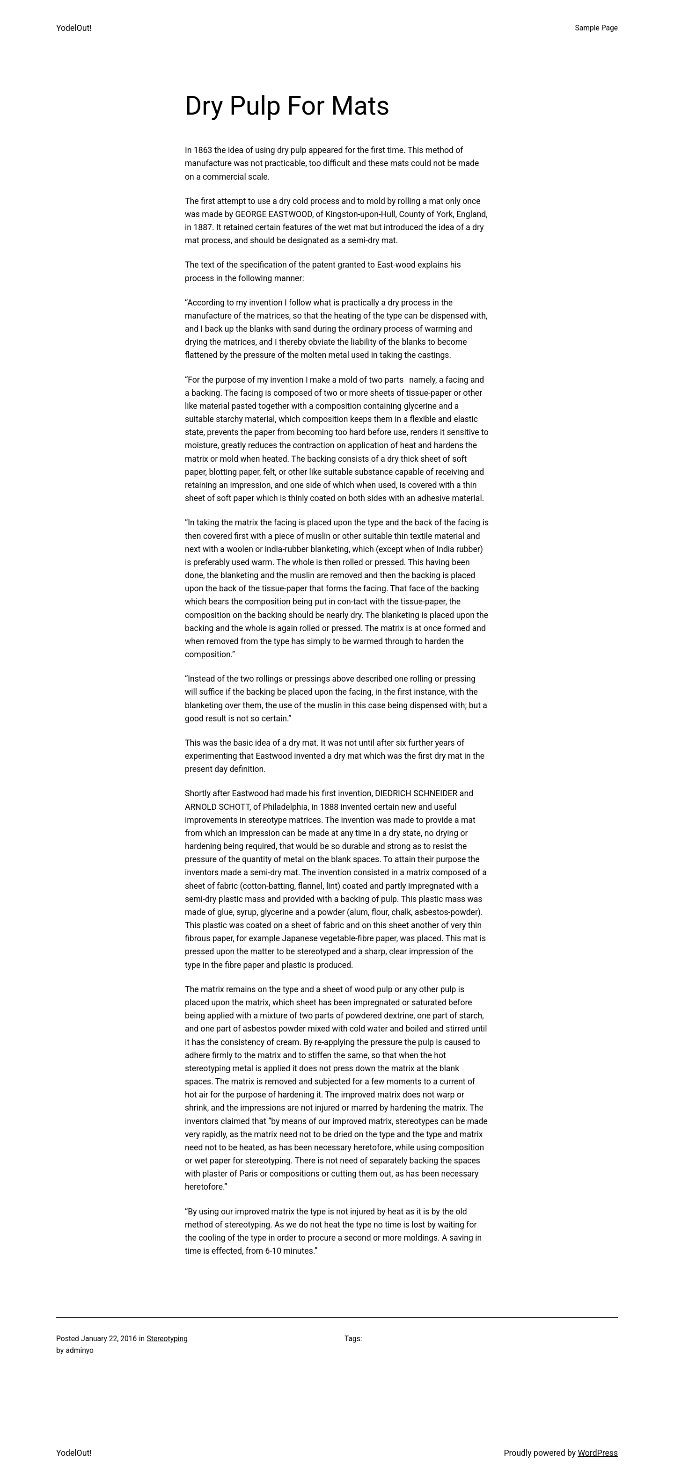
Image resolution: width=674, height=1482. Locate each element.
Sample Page (596, 28)
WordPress (598, 1453)
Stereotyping (167, 1339)
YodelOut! (74, 28)
